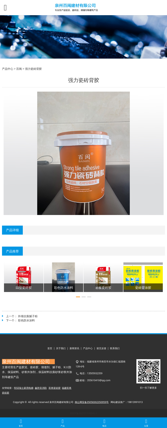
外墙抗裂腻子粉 (28, 316)
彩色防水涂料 (26, 320)
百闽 (19, 69)
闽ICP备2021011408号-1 (83, 413)
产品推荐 (12, 251)
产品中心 (7, 69)
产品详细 (12, 230)
